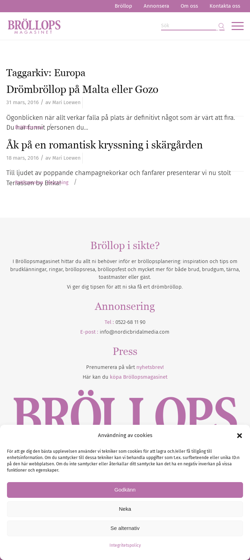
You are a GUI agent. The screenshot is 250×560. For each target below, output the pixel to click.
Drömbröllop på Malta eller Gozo (82, 89)
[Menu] (234, 26)
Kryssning (57, 182)
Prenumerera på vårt (125, 367)
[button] (239, 435)
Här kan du (125, 377)
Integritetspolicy (125, 545)
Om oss (189, 6)
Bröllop (123, 6)
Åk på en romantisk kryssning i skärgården (104, 145)
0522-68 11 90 (130, 322)
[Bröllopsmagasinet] (101, 26)
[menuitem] (123, 6)
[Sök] (193, 26)
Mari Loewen (66, 103)
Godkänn (125, 490)
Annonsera (156, 6)
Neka (125, 509)
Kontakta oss (225, 6)
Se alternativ (125, 528)
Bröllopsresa (29, 127)
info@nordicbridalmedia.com (134, 332)
